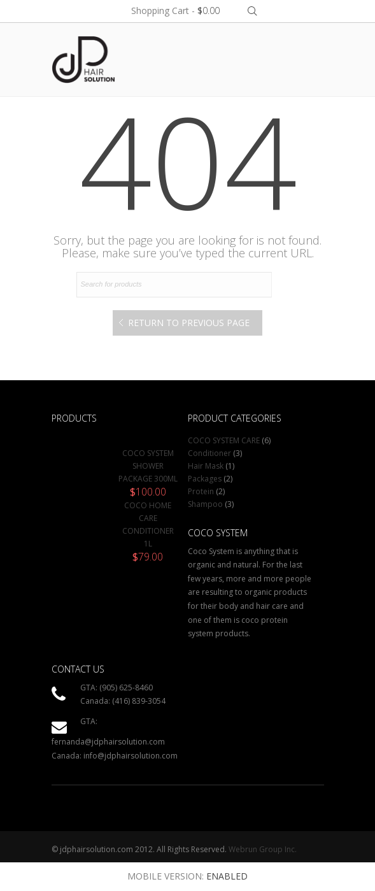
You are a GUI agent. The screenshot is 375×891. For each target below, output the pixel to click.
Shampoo (205, 504)
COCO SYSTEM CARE (224, 440)
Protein (201, 491)
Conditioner (209, 453)
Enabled (227, 876)
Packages (205, 478)
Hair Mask (205, 465)
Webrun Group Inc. (263, 849)
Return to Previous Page (189, 323)
